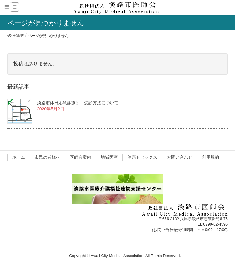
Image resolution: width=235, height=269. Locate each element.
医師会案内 (80, 157)
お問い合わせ (179, 157)
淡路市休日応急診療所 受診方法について (77, 102)
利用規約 (210, 157)
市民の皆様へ (47, 157)
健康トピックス (142, 157)
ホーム (18, 157)
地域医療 (109, 157)
